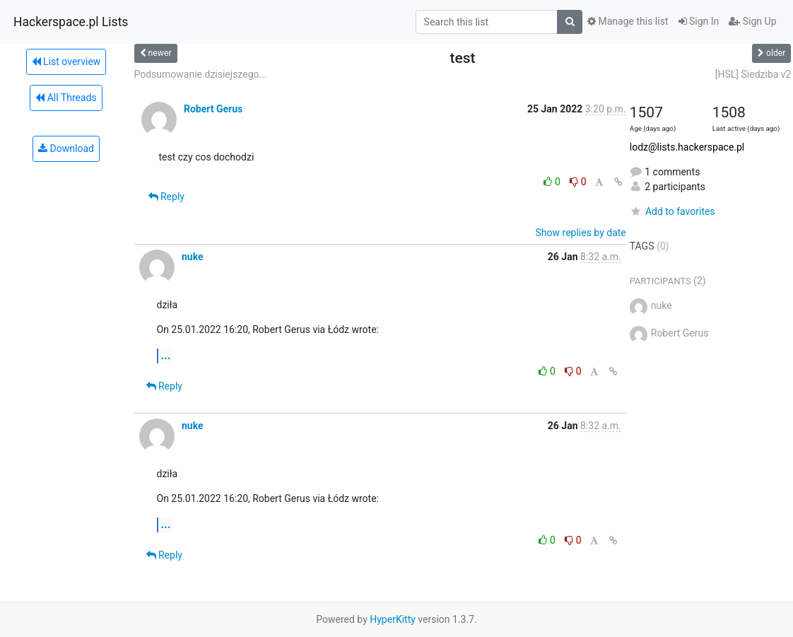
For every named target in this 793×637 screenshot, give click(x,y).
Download (66, 148)
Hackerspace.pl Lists (70, 22)
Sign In (699, 21)
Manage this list (627, 21)
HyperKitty (393, 619)
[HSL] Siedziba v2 (753, 74)
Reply (166, 196)
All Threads (65, 97)
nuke (193, 256)
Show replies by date (581, 232)
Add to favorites (672, 211)
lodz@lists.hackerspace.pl (687, 147)
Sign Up (752, 21)
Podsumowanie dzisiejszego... (200, 74)
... (166, 355)
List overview (66, 61)
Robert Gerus (213, 109)
